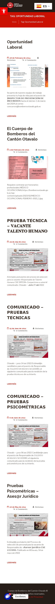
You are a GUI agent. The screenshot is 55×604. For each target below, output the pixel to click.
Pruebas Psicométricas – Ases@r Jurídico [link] (23, 491)
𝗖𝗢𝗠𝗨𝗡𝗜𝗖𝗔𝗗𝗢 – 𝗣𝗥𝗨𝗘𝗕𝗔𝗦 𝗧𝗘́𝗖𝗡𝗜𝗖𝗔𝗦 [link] (25, 312)
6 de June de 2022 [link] (16, 418)
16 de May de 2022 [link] (16, 507)
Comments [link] (29, 60)
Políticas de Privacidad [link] (33, 597)
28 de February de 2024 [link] (19, 58)
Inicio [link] (14, 22)
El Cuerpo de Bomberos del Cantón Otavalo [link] (22, 134)
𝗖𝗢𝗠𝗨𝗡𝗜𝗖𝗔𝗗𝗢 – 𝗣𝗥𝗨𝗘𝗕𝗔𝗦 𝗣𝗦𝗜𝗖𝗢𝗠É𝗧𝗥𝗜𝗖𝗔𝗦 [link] (26, 401)
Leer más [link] (11, 116)
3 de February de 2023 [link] (18, 150)
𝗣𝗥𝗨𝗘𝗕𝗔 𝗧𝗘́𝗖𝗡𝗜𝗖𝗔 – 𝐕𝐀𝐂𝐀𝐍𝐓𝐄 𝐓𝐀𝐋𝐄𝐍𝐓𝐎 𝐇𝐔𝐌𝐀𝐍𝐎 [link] (27, 226)
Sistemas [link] (41, 150)
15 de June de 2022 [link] (16, 328)
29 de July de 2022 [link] (16, 242)
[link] (4, 11)
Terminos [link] (16, 597)
